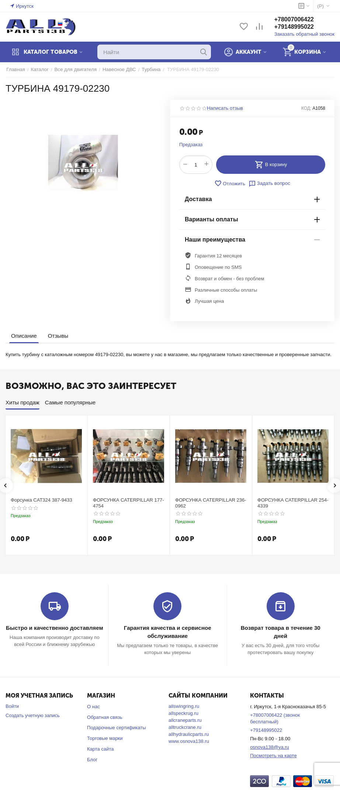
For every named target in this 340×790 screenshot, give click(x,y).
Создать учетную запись (33, 715)
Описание (24, 336)
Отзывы (58, 336)
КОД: (306, 108)
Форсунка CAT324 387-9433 (41, 500)
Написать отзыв (224, 108)
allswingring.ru (184, 706)
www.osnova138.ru (189, 741)
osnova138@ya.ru (269, 746)
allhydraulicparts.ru (189, 734)
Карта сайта (100, 749)
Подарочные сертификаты (116, 727)
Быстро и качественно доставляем (54, 628)
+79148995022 (295, 27)
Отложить (230, 183)
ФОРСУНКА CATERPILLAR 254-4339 (293, 503)
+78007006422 (295, 20)
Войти (12, 706)
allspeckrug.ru (183, 713)
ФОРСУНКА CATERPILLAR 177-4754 (128, 503)
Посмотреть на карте (273, 755)
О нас (93, 706)
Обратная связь (104, 717)
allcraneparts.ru (185, 720)
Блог (92, 759)
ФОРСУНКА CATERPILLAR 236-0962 (210, 503)
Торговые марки (105, 738)
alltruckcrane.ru (185, 727)
